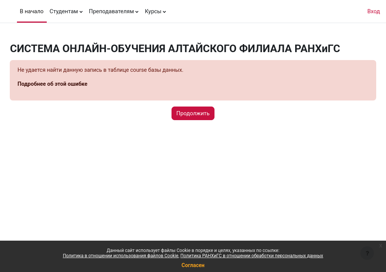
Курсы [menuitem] (153, 11)
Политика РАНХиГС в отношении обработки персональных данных (252, 255)
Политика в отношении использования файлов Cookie (120, 255)
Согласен (193, 265)
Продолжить (193, 113)
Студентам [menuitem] (64, 11)
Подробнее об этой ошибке (70, 84)
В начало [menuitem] (32, 11)
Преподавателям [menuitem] (111, 11)
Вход (373, 11)
